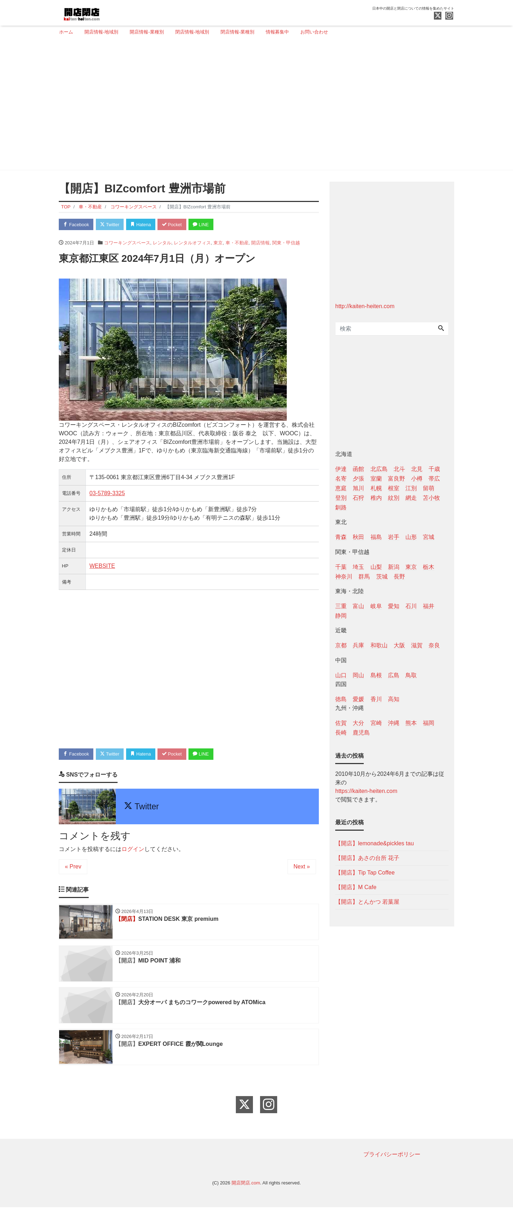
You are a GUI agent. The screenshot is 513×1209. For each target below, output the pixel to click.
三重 (341, 606)
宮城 (428, 537)
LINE (205, 224)
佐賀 (341, 723)
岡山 (358, 675)
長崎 (341, 733)
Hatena (143, 224)
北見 (417, 469)
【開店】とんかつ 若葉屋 (367, 902)
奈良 (434, 645)
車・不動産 (237, 242)
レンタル (162, 242)
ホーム (66, 32)
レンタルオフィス (192, 242)
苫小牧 (431, 498)
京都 (341, 645)
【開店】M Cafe (356, 887)
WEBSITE (102, 566)
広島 (393, 675)
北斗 (399, 469)
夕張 (358, 479)
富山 (358, 606)
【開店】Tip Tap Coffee (365, 873)
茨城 (382, 577)
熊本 (411, 723)
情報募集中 (277, 32)
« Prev (73, 867)
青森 (341, 537)
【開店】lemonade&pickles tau (374, 843)
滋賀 (417, 645)
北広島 (379, 469)
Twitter (111, 224)
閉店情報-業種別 (237, 32)
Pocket (175, 224)
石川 (411, 606)
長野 (399, 577)
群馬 (364, 577)
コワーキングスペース (127, 242)
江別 (411, 488)
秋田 (358, 537)
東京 (218, 242)
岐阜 (376, 606)
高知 (393, 699)
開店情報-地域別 (101, 32)
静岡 (341, 616)
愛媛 (358, 699)
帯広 (434, 479)
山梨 (376, 567)
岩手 (393, 537)
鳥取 (411, 675)
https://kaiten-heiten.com (366, 791)
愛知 (393, 606)
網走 (411, 498)
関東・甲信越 (286, 242)
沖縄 (393, 723)
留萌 (428, 488)
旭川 (358, 488)
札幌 (376, 488)
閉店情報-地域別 (192, 32)
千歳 (434, 469)
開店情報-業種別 (147, 32)
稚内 (376, 498)
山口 (341, 675)
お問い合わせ (314, 32)
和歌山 (379, 645)
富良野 (396, 479)
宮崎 (376, 723)
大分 (358, 723)
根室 (393, 488)
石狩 (358, 498)
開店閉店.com (246, 1184)
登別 (341, 498)
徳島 (341, 699)
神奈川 (343, 577)
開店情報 (260, 242)
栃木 (428, 567)
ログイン (132, 849)
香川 (376, 699)
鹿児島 (361, 733)
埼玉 (358, 567)
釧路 (341, 507)
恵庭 (341, 488)
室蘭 (376, 479)
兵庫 (358, 645)
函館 (358, 469)
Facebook (76, 224)
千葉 (341, 567)
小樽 (417, 479)
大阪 (399, 645)
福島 (376, 537)
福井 (428, 606)
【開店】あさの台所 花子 (367, 858)
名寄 (341, 479)
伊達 (341, 469)
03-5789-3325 (107, 494)
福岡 (428, 723)
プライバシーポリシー (391, 1156)
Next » (302, 867)
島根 (376, 675)
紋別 (393, 498)
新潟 (393, 567)
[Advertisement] (253, 106)
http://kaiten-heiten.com (364, 306)
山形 (411, 537)
